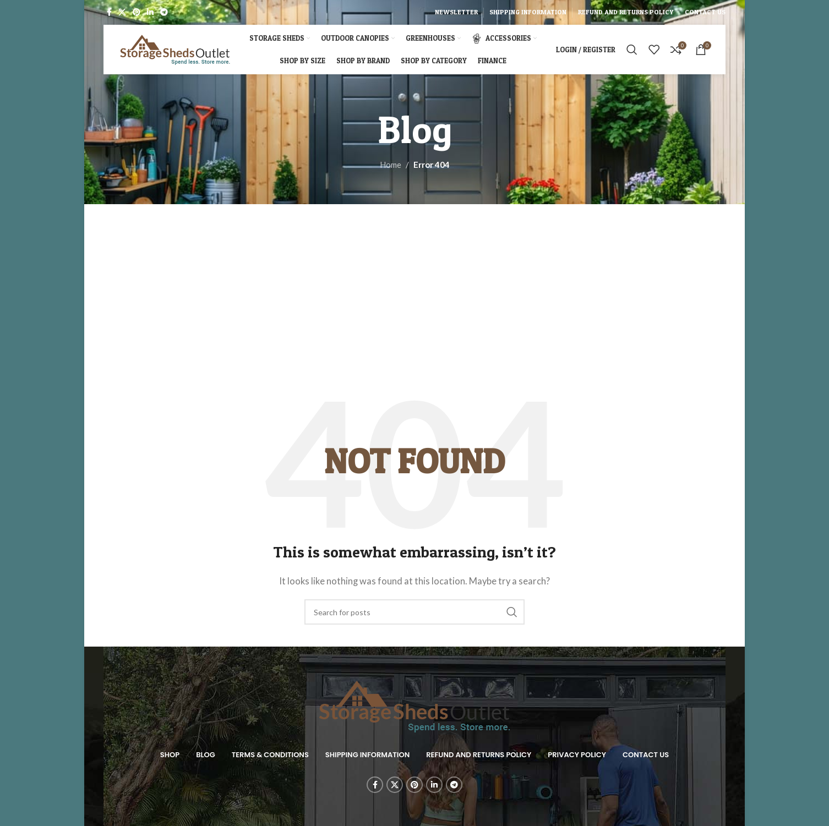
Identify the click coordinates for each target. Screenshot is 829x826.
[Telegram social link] (164, 12)
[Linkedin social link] (150, 12)
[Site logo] (175, 48)
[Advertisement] (414, 309)
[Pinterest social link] (136, 12)
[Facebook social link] (109, 12)
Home (390, 164)
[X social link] (122, 12)
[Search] (632, 50)
